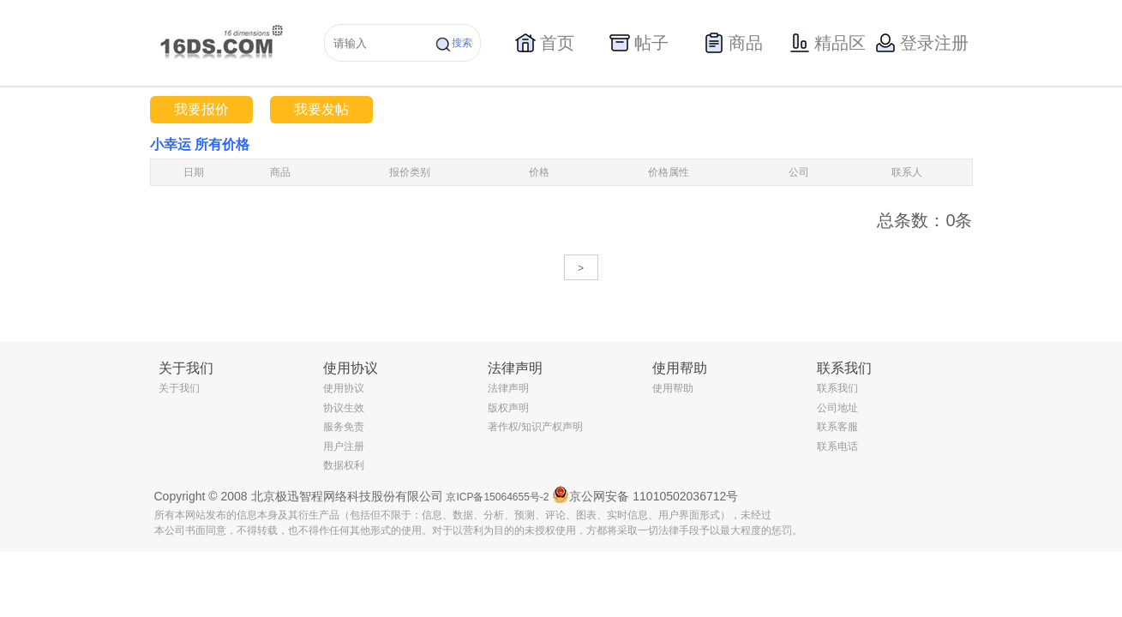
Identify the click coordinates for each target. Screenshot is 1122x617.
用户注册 (343, 446)
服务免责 (343, 427)
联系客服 (837, 427)
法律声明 (508, 388)
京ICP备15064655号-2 (497, 497)
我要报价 (201, 109)
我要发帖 (321, 109)
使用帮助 (672, 388)
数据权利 (343, 465)
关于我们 (179, 388)
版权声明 (508, 408)
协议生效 (343, 408)
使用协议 (343, 388)
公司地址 (837, 408)
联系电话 (837, 446)
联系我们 (837, 388)
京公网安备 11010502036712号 (645, 494)
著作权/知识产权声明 (535, 427)
